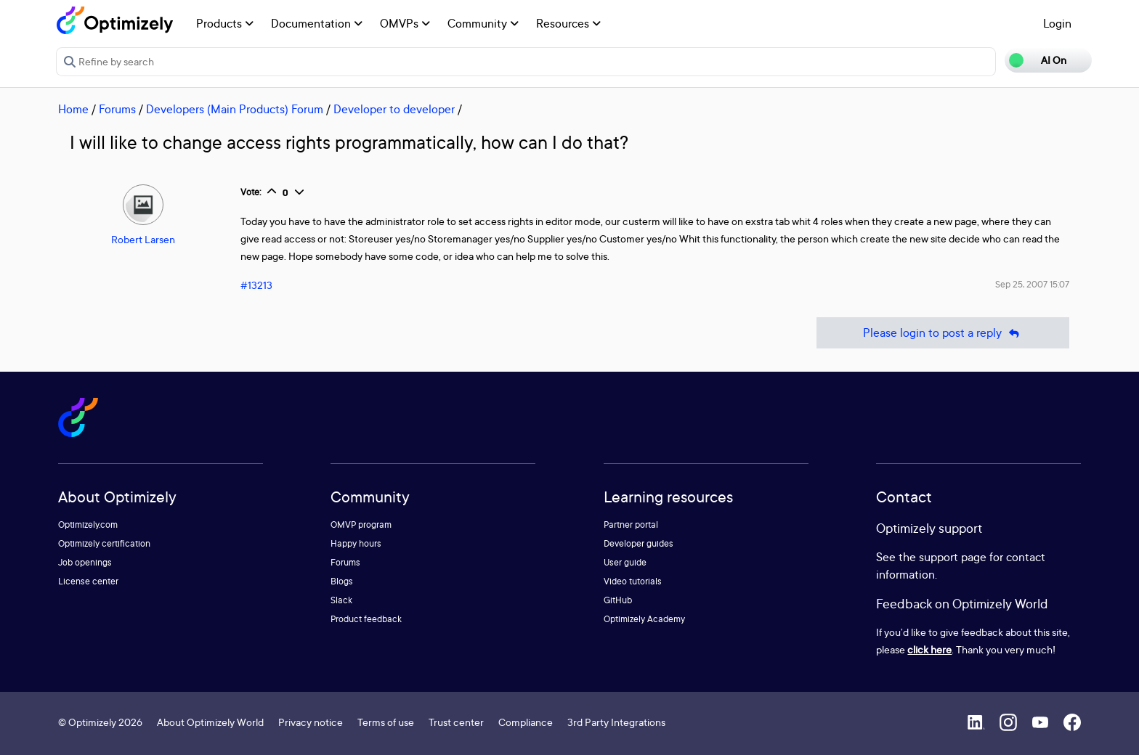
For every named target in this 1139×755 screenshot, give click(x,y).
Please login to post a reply (943, 333)
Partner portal (631, 524)
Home (73, 109)
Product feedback (366, 619)
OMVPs (405, 23)
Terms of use (385, 722)
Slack (341, 600)
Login (1057, 23)
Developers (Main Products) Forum (234, 109)
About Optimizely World (210, 722)
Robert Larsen (143, 239)
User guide (625, 562)
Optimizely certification (104, 543)
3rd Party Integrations (616, 722)
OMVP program (361, 524)
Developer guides (638, 543)
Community (483, 23)
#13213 (256, 285)
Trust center (456, 722)
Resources (568, 23)
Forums (117, 109)
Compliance (525, 722)
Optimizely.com (88, 524)
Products (225, 23)
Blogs (342, 581)
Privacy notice (310, 722)
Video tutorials (633, 581)
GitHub (618, 600)
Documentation (316, 23)
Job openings (85, 562)
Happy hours (356, 543)
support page (952, 557)
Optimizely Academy (644, 619)
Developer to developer (394, 109)
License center (88, 581)
